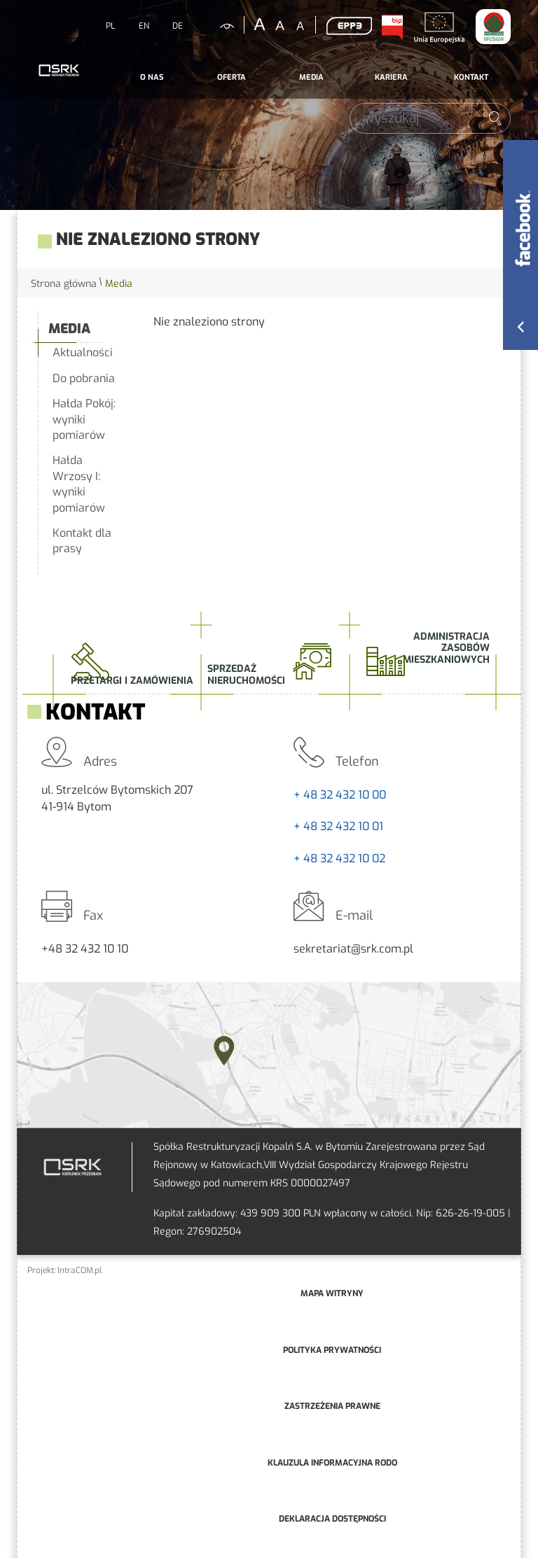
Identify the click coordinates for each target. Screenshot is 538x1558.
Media (311, 77)
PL (110, 25)
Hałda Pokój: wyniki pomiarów (84, 419)
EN (144, 25)
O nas (151, 77)
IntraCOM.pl (79, 1270)
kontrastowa (218, 25)
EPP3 (349, 25)
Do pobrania (84, 378)
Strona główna (64, 283)
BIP (391, 27)
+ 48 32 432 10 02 (339, 858)
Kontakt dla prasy (82, 541)
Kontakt (471, 77)
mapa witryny (332, 1293)
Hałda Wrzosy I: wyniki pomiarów (79, 483)
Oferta (231, 77)
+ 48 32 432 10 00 (340, 794)
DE (177, 25)
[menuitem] (151, 77)
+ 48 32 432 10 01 (338, 826)
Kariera (391, 77)
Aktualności (83, 352)
